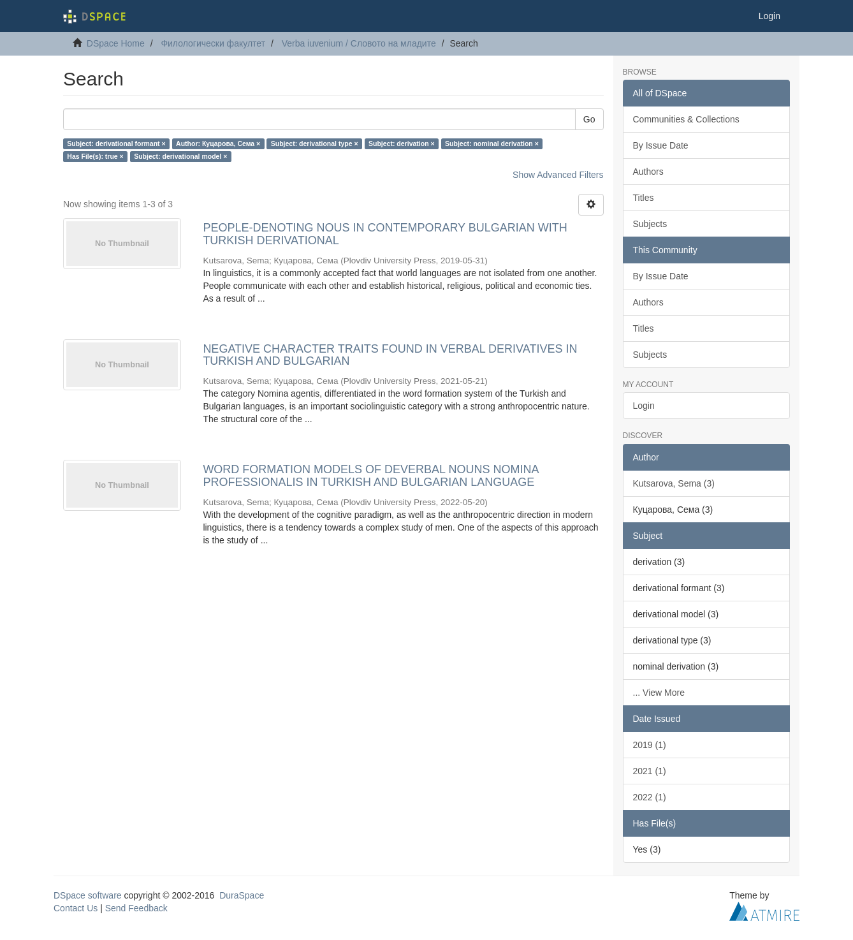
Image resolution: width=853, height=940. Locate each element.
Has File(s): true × (95, 156)
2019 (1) (649, 745)
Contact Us (76, 908)
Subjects (650, 224)
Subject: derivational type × (314, 143)
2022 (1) (649, 797)
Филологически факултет (213, 43)
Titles (643, 198)
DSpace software (88, 895)
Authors (648, 171)
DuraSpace (241, 895)
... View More (659, 692)
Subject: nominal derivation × (492, 143)
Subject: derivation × (401, 143)
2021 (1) (649, 771)
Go (589, 119)
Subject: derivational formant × (116, 143)
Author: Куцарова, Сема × (218, 143)
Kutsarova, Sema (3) (674, 483)
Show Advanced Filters (558, 175)
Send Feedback (136, 908)
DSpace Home (116, 43)
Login (644, 405)
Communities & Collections (686, 119)
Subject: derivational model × (180, 156)
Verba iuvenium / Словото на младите (359, 43)
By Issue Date (661, 145)
